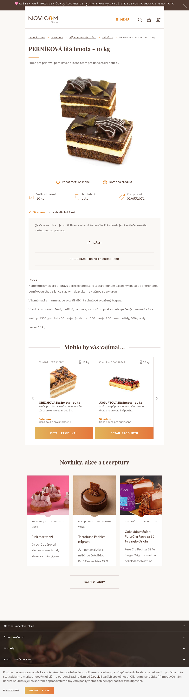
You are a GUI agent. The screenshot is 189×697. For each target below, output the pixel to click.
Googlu (96, 676)
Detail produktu (64, 433)
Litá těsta (107, 37)
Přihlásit (94, 242)
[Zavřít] (184, 5)
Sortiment (57, 37)
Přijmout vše (39, 690)
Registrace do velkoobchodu (94, 259)
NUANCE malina (98, 3)
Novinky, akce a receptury (94, 462)
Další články (94, 582)
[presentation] (32, 398)
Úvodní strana (37, 37)
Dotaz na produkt (120, 181)
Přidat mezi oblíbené (76, 181)
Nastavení (11, 690)
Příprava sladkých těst (82, 37)
